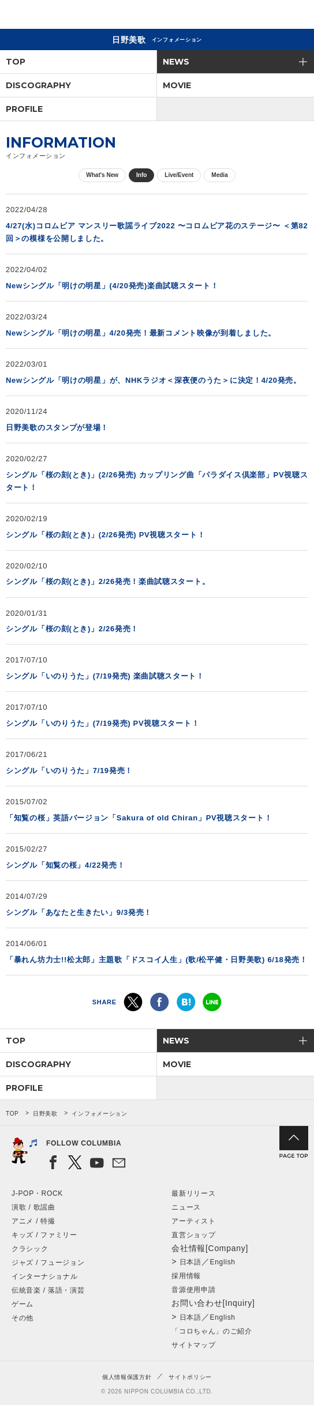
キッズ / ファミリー (44, 1235)
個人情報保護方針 (127, 1377)
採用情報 (186, 1276)
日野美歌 (45, 1113)
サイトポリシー (190, 1377)
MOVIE (177, 85)
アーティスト (193, 1221)
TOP (15, 61)
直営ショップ (193, 1235)
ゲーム (22, 1304)
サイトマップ (193, 1345)
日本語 (190, 1262)
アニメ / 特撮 (33, 1221)
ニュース (186, 1207)
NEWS (176, 61)
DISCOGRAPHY (38, 85)
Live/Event (179, 175)
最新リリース (193, 1193)
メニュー (295, 16)
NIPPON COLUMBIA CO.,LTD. (63, 15)
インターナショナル (44, 1276)
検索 (265, 16)
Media (219, 175)
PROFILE (24, 109)
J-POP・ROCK (37, 1193)
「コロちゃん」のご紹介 (211, 1331)
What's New (102, 175)
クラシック (30, 1249)
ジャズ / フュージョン (48, 1263)
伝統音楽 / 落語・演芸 (48, 1290)
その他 (22, 1318)
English (222, 1262)
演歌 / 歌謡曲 (33, 1207)
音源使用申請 (193, 1290)
